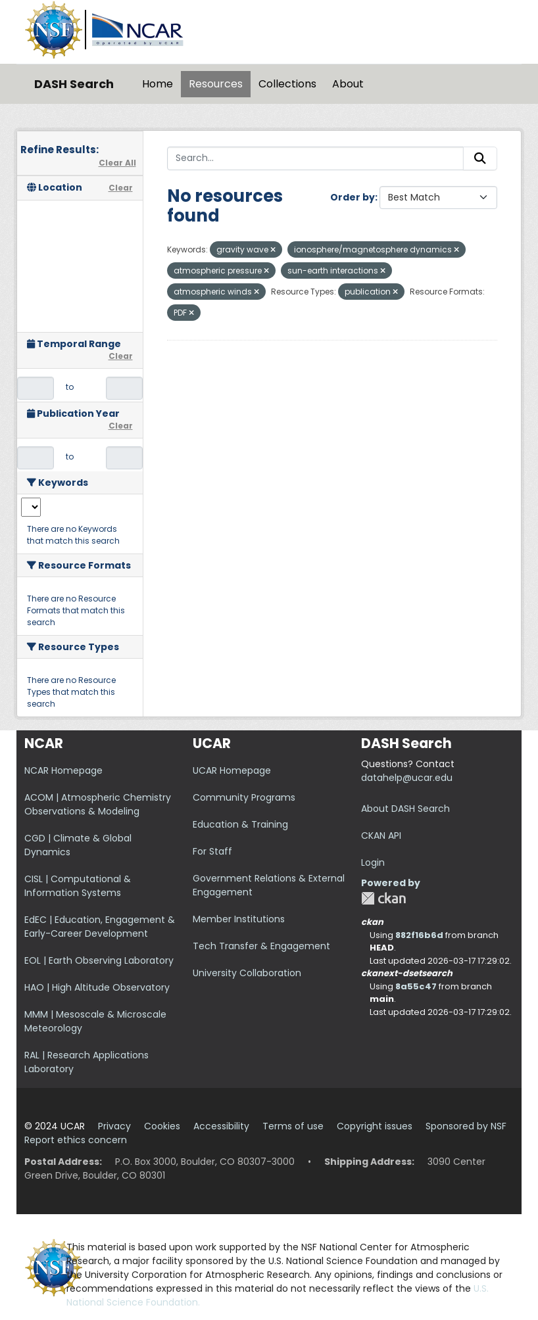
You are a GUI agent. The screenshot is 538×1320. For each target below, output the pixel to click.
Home (157, 83)
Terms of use (293, 1126)
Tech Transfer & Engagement (261, 946)
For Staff (212, 851)
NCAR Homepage (63, 770)
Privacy (114, 1126)
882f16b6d (419, 935)
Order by (352, 197)
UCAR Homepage (232, 770)
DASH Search (74, 84)
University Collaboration (247, 972)
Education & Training (240, 824)
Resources (216, 83)
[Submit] (480, 158)
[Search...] (315, 158)
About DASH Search (405, 808)
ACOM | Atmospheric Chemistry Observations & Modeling (97, 804)
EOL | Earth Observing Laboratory (99, 960)
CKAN (383, 898)
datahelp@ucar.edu (406, 777)
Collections (287, 83)
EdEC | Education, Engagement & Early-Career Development (99, 926)
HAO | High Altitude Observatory (97, 987)
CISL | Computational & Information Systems (77, 885)
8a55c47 (416, 986)
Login (373, 862)
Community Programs (244, 797)
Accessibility (221, 1126)
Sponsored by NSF (466, 1126)
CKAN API (381, 835)
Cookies (162, 1126)
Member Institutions (239, 919)
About (348, 83)
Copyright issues (374, 1126)
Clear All (117, 162)
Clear (121, 187)
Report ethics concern (75, 1139)
